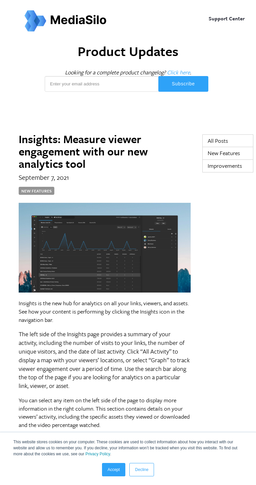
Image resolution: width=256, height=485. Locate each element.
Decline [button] (141, 469)
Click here (178, 72)
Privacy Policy (97, 454)
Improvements (225, 165)
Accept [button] (114, 469)
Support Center (227, 18)
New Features (224, 153)
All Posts (218, 140)
